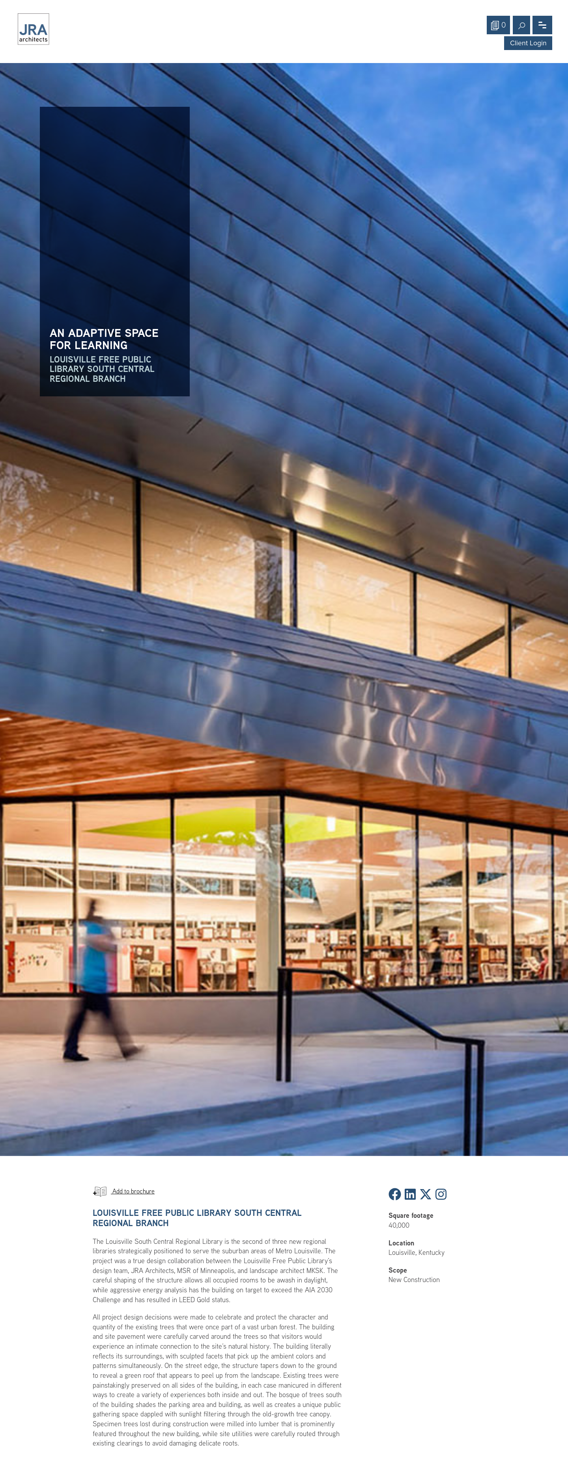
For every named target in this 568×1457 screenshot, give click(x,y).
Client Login (528, 43)
